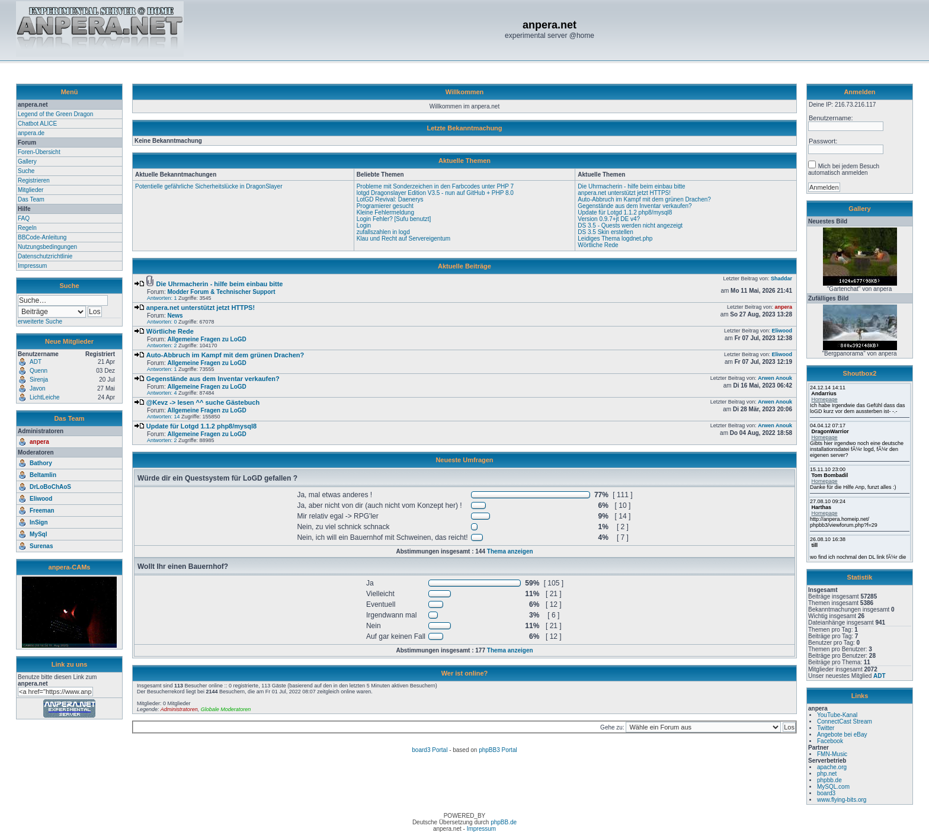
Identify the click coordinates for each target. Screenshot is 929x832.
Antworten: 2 (162, 345)
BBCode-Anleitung (42, 237)
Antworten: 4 (162, 393)
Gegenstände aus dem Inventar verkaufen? (634, 206)
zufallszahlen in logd (383, 232)
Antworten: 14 (163, 417)
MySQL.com (833, 786)
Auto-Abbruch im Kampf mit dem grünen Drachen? (644, 199)
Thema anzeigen (510, 551)
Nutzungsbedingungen (47, 247)
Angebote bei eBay (842, 734)
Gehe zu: (613, 727)
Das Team (31, 199)
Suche (26, 171)
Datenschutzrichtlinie (45, 256)
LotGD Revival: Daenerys (390, 199)
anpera (39, 442)
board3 (826, 793)
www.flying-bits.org (841, 799)
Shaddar (781, 278)
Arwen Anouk (775, 378)
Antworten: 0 (162, 322)
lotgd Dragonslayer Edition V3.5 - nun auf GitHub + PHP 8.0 (435, 193)
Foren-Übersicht (39, 152)
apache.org (832, 767)
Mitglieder (30, 190)
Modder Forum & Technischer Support (221, 292)
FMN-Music (832, 754)
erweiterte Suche (40, 321)
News (174, 315)
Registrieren (34, 180)
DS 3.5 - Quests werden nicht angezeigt (630, 225)
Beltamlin (43, 475)
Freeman (42, 510)
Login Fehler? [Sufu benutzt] (394, 219)
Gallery (27, 161)
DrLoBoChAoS (50, 487)
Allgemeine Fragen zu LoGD (206, 339)
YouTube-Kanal (837, 715)
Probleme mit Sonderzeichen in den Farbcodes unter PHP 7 (435, 186)
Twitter (825, 728)
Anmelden (859, 91)
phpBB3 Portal (498, 750)
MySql (38, 534)
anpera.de (31, 133)
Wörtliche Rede (598, 245)
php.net (827, 773)
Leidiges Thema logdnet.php (615, 238)
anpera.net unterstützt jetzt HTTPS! (624, 193)
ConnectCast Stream (844, 721)
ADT (879, 676)
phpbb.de (829, 780)
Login (364, 225)
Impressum (32, 266)
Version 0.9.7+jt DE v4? (609, 219)
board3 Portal (429, 750)
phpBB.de (504, 822)
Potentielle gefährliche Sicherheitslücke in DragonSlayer (208, 186)
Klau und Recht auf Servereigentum (403, 238)
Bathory (41, 463)
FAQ (24, 218)
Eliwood (41, 498)
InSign (39, 522)
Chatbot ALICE (37, 123)
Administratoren (179, 709)
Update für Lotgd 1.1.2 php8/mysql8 (625, 212)
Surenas (41, 546)
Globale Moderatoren (226, 709)
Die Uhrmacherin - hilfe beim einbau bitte (631, 186)
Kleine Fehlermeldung (385, 212)
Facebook (830, 741)
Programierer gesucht (385, 206)
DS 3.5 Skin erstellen (605, 232)
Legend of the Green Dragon (55, 114)
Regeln (27, 228)
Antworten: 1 (162, 298)
